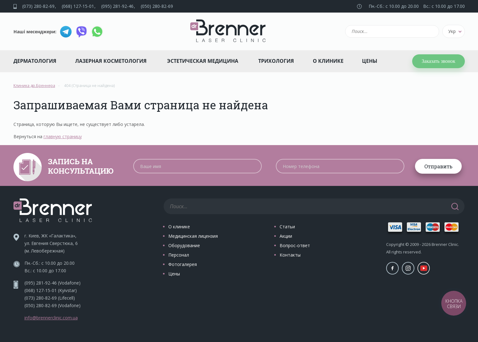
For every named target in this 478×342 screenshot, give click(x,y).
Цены (369, 60)
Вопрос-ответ (295, 245)
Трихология (276, 60)
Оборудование (184, 245)
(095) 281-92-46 (117, 6)
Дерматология (34, 60)
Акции (286, 236)
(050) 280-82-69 (157, 6)
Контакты (290, 255)
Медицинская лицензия (193, 236)
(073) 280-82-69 (38, 6)
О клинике (328, 60)
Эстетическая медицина (202, 60)
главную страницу (63, 136)
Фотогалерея (182, 264)
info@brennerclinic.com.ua (51, 318)
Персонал (178, 255)
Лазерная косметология (111, 60)
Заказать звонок (438, 61)
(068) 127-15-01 (78, 6)
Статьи (287, 227)
